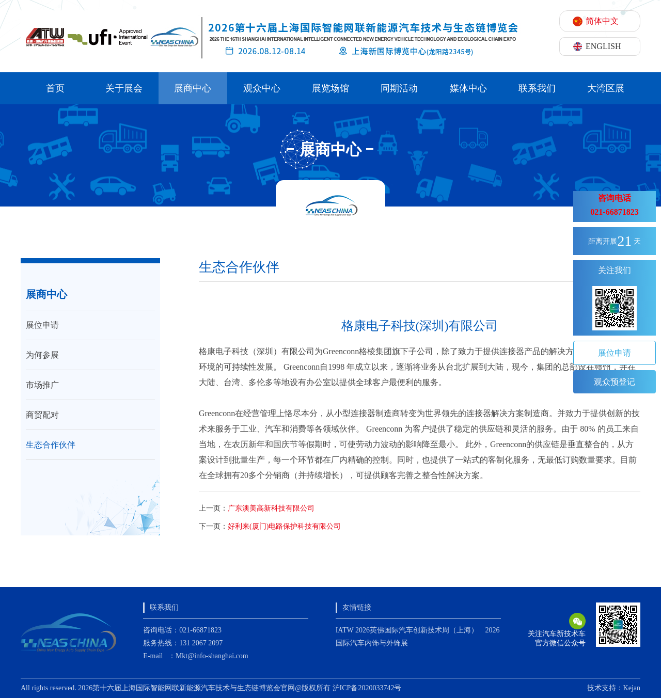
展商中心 (192, 88)
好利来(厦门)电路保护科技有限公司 (284, 526)
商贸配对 (42, 414)
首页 (55, 88)
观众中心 (261, 88)
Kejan (631, 688)
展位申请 (42, 325)
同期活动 (399, 88)
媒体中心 (468, 88)
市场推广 (42, 384)
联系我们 (537, 88)
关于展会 (124, 88)
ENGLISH (603, 46)
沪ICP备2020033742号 (367, 688)
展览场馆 (330, 88)
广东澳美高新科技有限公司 (271, 508)
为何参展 (42, 355)
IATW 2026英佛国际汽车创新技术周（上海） (407, 630)
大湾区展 (605, 88)
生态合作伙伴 (50, 444)
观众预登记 (614, 381)
